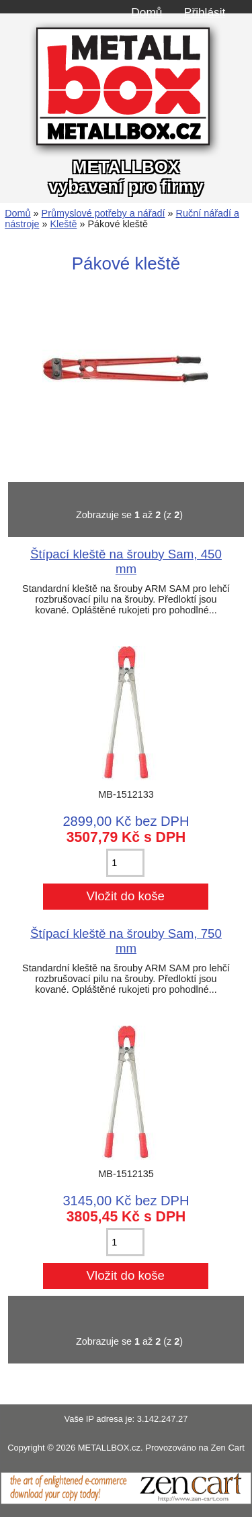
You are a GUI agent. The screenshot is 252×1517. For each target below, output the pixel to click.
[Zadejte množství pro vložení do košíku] (125, 863)
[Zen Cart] (126, 1501)
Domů (146, 12)
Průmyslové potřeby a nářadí (103, 213)
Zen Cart (227, 1448)
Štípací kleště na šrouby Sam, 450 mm (126, 561)
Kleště (63, 224)
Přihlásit (204, 12)
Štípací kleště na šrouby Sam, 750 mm (126, 940)
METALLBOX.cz (109, 1448)
